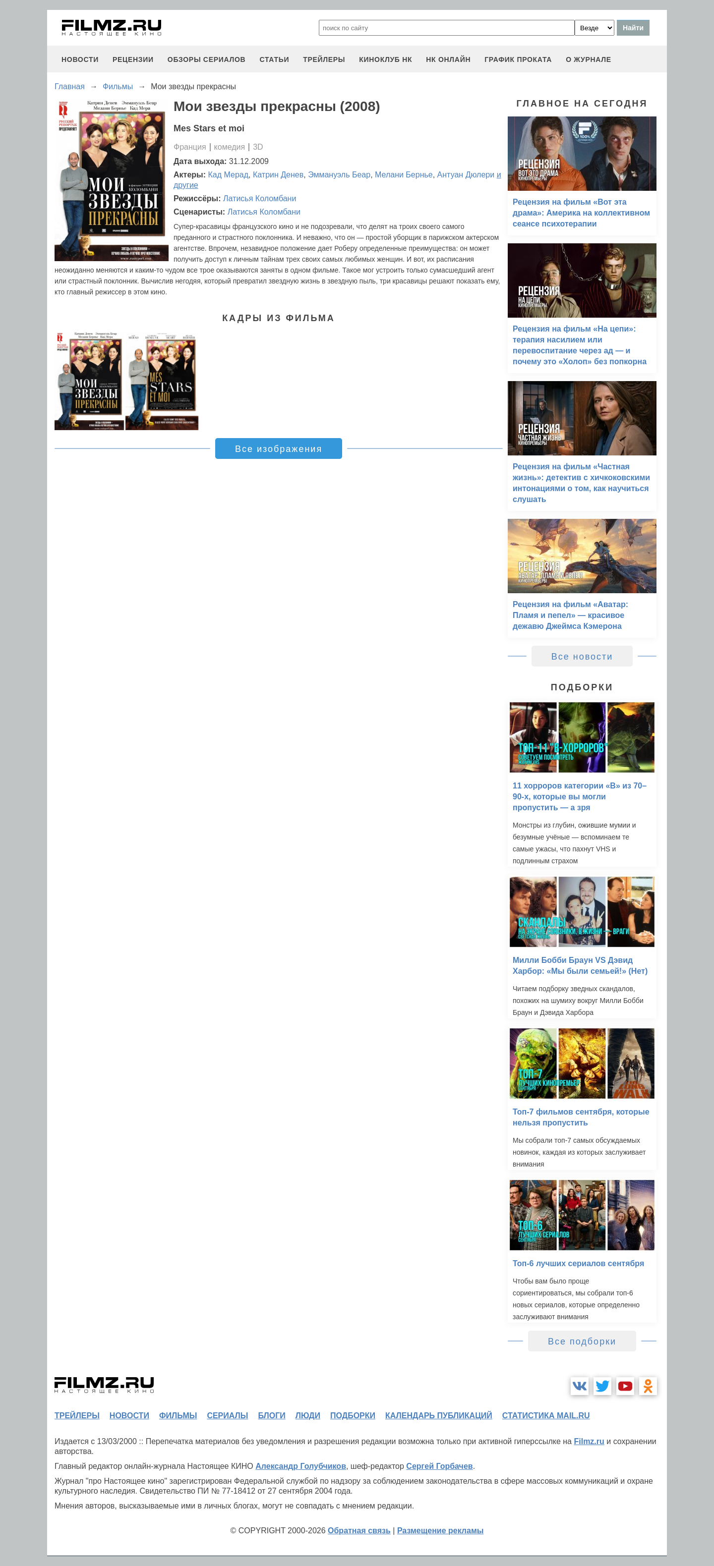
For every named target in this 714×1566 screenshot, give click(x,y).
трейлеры (324, 59)
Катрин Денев (278, 174)
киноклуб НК (385, 59)
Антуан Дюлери (466, 174)
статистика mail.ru (546, 1415)
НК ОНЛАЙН (448, 59)
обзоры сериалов (207, 59)
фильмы (178, 1415)
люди (308, 1415)
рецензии (133, 59)
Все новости (582, 657)
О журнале (588, 59)
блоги (271, 1415)
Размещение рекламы (440, 1530)
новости (80, 59)
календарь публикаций (438, 1415)
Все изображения (278, 449)
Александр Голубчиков (300, 1466)
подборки (352, 1415)
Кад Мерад (228, 174)
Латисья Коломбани (259, 198)
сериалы (227, 1415)
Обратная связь (359, 1530)
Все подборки (582, 1341)
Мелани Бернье (404, 174)
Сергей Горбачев (439, 1466)
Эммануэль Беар (339, 174)
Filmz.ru (589, 1441)
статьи (274, 59)
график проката (518, 59)
